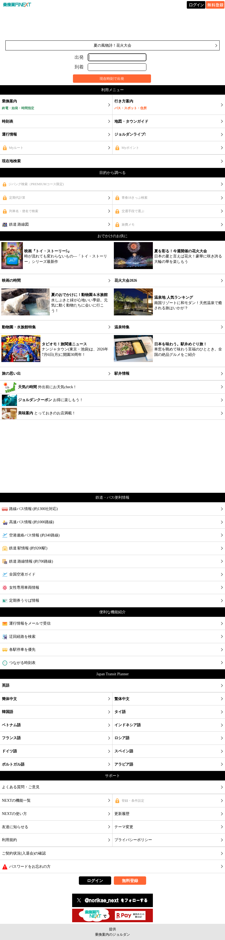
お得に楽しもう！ (42, 400)
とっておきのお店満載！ (39, 413)
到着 (79, 67)
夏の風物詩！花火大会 (112, 45)
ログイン (95, 881)
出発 (79, 57)
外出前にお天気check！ (39, 387)
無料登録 (130, 881)
